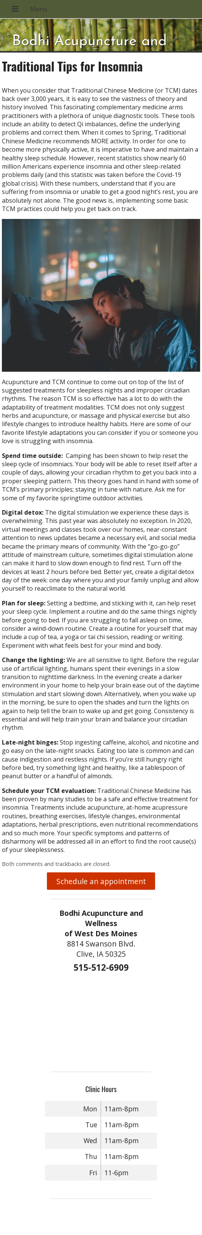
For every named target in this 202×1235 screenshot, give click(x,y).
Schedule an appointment (101, 881)
